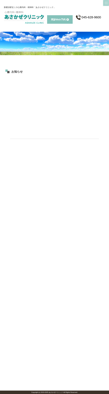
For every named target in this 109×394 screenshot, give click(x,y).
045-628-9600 (88, 17)
